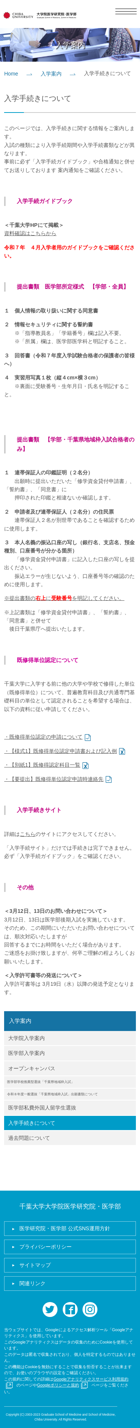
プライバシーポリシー (45, 1247)
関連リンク (32, 1283)
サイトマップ (35, 1265)
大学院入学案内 (26, 1038)
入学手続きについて (31, 1123)
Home (11, 74)
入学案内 (51, 74)
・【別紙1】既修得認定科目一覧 (42, 765)
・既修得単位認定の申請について (43, 737)
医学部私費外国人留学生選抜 (42, 1108)
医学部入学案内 (26, 1053)
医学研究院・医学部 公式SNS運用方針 (64, 1228)
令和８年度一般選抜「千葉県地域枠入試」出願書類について (52, 1094)
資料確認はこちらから (30, 233)
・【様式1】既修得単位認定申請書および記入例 (60, 751)
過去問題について (29, 1138)
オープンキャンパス (31, 1068)
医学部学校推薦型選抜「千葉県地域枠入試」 (40, 1082)
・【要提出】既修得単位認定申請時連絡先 (53, 779)
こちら (27, 834)
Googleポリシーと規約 (58, 1385)
